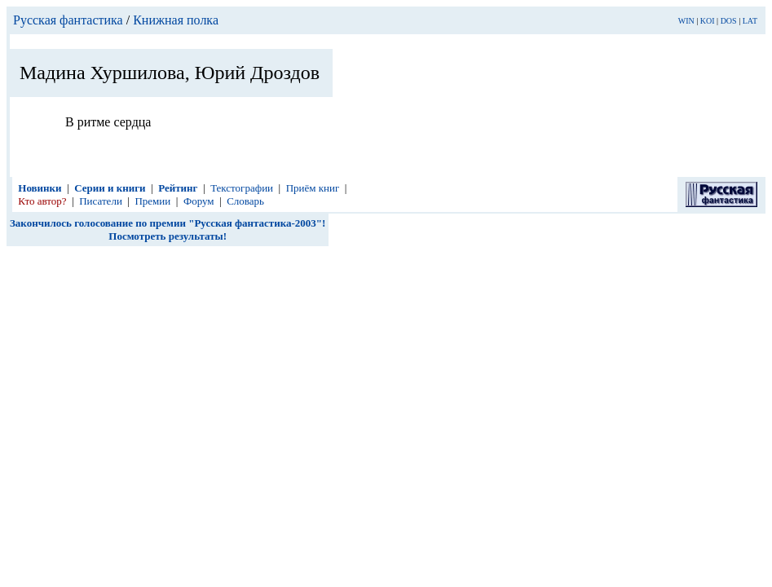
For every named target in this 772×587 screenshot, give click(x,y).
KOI (707, 20)
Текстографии (241, 188)
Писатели (100, 201)
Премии (152, 201)
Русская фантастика (68, 20)
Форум (198, 201)
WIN (686, 20)
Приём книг (313, 188)
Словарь (245, 201)
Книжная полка (175, 20)
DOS (729, 20)
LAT (750, 20)
